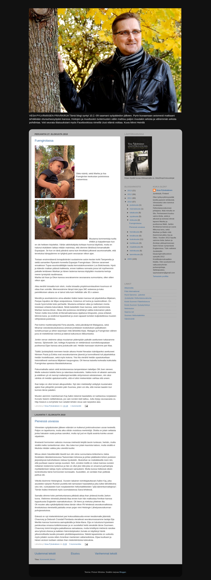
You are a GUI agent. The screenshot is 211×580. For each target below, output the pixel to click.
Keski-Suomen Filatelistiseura (137, 301)
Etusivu (75, 553)
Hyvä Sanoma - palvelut (134, 295)
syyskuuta (134, 216)
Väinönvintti (129, 319)
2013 (129, 190)
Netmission (129, 308)
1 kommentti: (76, 406)
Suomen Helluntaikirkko (134, 315)
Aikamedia (129, 288)
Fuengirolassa (44, 140)
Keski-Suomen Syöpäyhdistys (137, 305)
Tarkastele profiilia (160, 276)
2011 (129, 198)
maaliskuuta (135, 247)
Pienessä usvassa (47, 421)
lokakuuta (134, 212)
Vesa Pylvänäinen (164, 190)
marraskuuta (135, 209)
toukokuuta (135, 239)
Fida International (131, 291)
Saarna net (129, 312)
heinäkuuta (135, 232)
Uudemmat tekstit (45, 553)
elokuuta (133, 220)
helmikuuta (135, 250)
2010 (129, 202)
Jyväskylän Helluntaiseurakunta (137, 298)
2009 (129, 259)
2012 (129, 194)
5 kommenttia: (75, 544)
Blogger (122, 572)
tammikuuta (135, 254)
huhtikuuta (134, 243)
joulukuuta (134, 205)
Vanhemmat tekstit (106, 553)
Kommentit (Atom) (47, 559)
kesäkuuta (134, 236)
